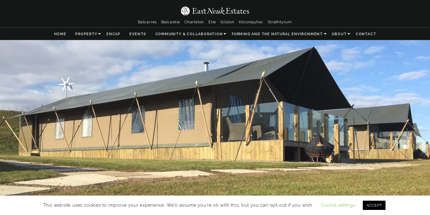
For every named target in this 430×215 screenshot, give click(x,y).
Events (137, 34)
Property (86, 34)
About (339, 34)
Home (60, 34)
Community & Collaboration (189, 34)
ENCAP (113, 34)
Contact (366, 34)
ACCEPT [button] (374, 205)
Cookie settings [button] (338, 205)
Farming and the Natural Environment (277, 34)
